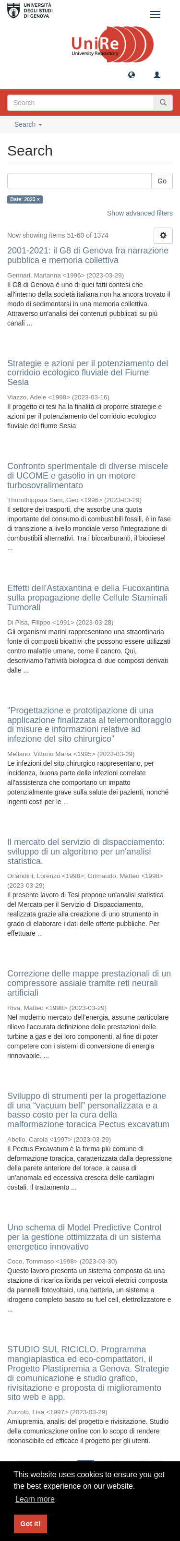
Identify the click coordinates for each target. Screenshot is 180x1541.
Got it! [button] (30, 1524)
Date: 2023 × (25, 199)
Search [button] (28, 124)
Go (162, 181)
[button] (131, 74)
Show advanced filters (140, 213)
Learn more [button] (35, 1499)
